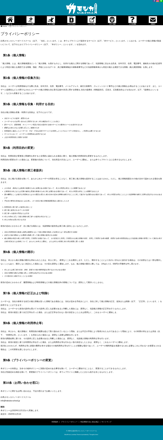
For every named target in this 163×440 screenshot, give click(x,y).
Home (5, 26)
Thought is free (93, 434)
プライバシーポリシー (19, 26)
